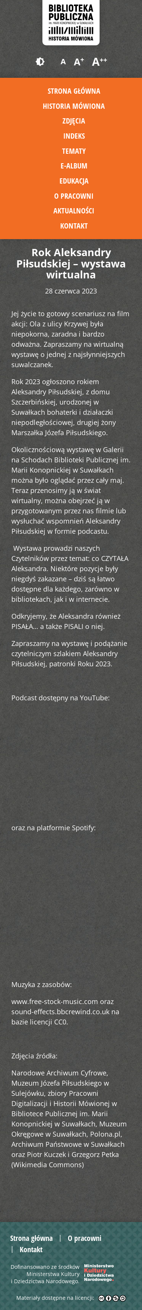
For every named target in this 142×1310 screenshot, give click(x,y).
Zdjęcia (73, 121)
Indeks (74, 136)
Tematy (74, 151)
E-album (74, 166)
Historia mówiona (74, 106)
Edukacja (74, 181)
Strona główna (74, 91)
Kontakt (74, 226)
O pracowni (74, 196)
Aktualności (73, 210)
